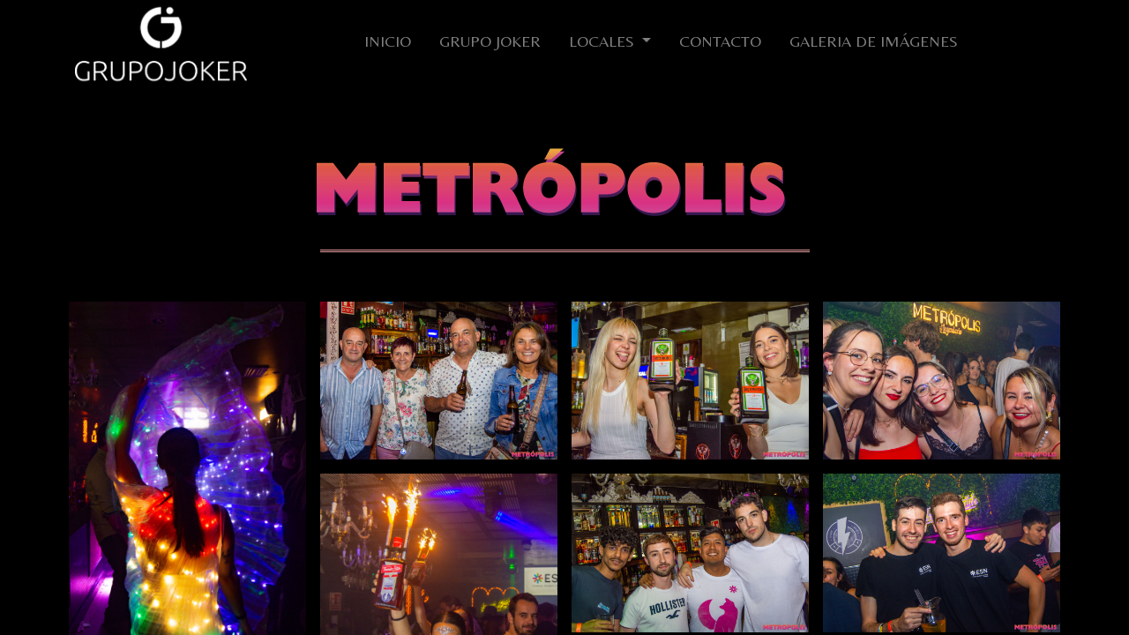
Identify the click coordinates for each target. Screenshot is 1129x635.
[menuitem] (387, 44)
